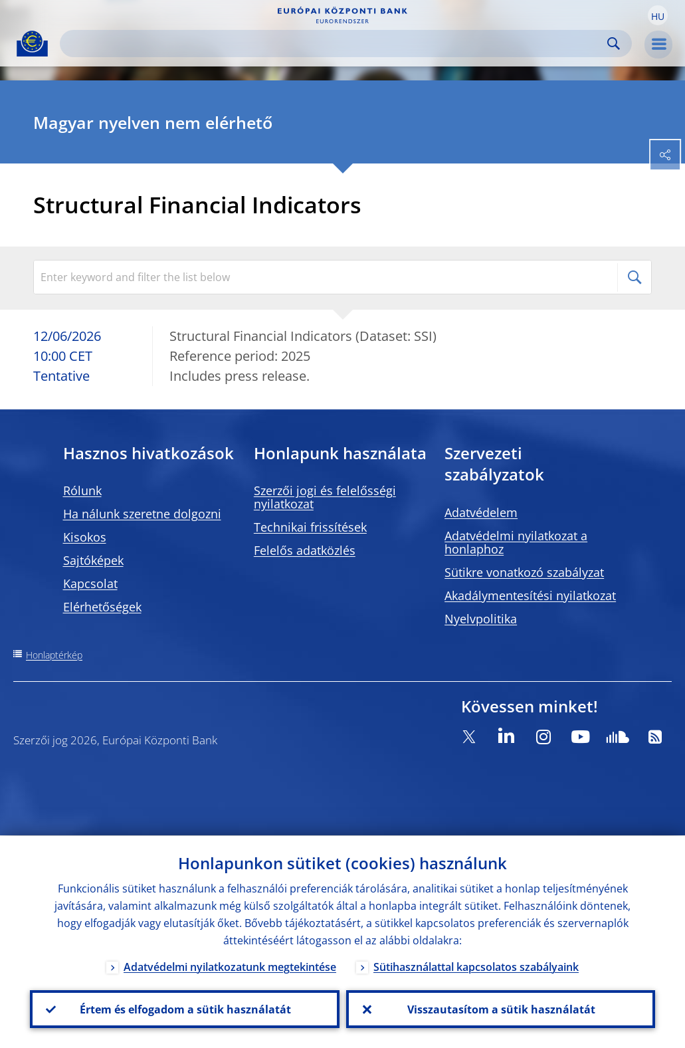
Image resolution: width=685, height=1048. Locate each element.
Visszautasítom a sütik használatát (501, 1008)
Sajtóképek (93, 560)
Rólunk (82, 490)
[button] (658, 15)
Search (614, 43)
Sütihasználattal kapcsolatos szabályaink (476, 966)
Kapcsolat (90, 583)
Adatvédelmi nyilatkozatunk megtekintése (230, 966)
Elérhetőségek (102, 607)
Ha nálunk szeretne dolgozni (142, 514)
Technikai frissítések (310, 527)
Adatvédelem (481, 512)
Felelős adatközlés (304, 550)
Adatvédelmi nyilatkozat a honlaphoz (515, 542)
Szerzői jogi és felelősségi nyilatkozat (325, 497)
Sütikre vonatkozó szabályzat (524, 572)
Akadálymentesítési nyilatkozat (530, 595)
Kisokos (84, 537)
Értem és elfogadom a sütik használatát (184, 1008)
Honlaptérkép (54, 655)
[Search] (335, 43)
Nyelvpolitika (480, 619)
